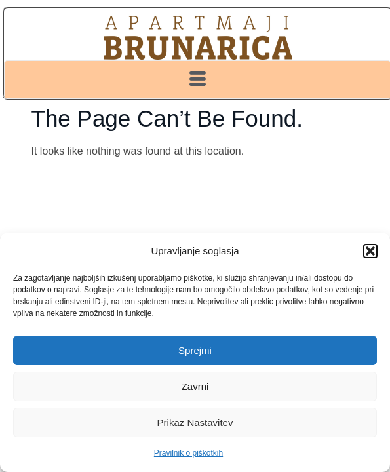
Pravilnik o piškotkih (188, 453)
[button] (370, 251)
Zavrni (195, 386)
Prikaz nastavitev (195, 422)
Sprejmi (195, 350)
